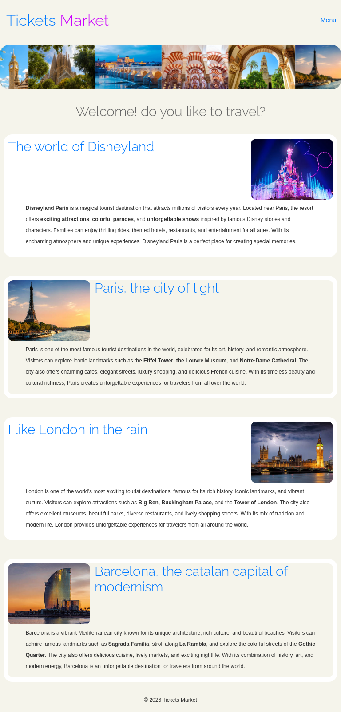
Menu (328, 20)
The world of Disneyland (81, 146)
